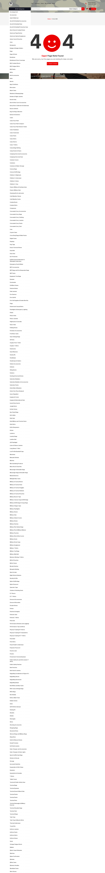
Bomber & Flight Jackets (16, 96)
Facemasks (13, 282)
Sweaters (12, 770)
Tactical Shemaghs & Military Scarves (17, 804)
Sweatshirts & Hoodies (16, 773)
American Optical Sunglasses (18, 36)
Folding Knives (13, 327)
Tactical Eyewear (14, 788)
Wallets (12, 847)
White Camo (13, 862)
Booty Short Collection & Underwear (19, 105)
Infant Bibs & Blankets (15, 388)
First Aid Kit (13, 297)
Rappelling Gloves (14, 676)
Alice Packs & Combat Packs (17, 30)
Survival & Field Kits (15, 764)
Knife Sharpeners (14, 427)
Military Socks (13, 539)
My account (48, 3)
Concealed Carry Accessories (18, 211)
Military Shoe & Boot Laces (17, 536)
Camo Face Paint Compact (17, 123)
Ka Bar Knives (13, 409)
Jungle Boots (13, 406)
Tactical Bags (13, 785)
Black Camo (13, 90)
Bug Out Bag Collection (16, 111)
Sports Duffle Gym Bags (16, 755)
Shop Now (92, 9)
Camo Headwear (14, 129)
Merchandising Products (16, 463)
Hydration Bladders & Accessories (19, 382)
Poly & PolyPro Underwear (17, 644)
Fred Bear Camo (14, 333)
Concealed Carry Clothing (17, 217)
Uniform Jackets (14, 829)
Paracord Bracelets (15, 602)
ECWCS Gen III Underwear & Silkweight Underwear (17, 260)
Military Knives (14, 521)
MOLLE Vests (13, 563)
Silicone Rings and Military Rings (18, 734)
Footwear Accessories (16, 330)
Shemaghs (12, 719)
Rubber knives (13, 700)
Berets (11, 81)
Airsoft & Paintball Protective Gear (19, 27)
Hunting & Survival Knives (16, 376)
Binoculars (13, 87)
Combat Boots (13, 202)
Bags (11, 51)
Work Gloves (13, 871)
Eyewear (12, 279)
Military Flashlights (15, 509)
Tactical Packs (14, 794)
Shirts (11, 722)
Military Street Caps (15, 542)
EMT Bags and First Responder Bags (19, 270)
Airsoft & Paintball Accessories (18, 21)
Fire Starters (13, 294)
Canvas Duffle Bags (15, 172)
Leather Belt (13, 439)
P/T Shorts (12, 593)
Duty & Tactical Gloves (16, 247)
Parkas (12, 608)
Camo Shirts (13, 138)
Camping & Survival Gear (16, 157)
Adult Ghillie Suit (14, 18)
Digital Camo (13, 238)
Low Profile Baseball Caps (17, 451)
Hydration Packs (14, 385)
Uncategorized (14, 12)
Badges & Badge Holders (16, 48)
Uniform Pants (13, 832)
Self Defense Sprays (15, 706)
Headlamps (13, 358)
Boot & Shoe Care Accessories (18, 102)
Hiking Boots (13, 370)
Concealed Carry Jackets (16, 220)
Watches (12, 853)
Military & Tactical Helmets (17, 490)
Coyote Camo (13, 232)
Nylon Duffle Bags (14, 581)
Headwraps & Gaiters (15, 361)
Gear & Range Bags (15, 336)
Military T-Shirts (14, 548)
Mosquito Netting (14, 569)
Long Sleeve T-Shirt (15, 448)
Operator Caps (14, 587)
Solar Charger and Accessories (18, 749)
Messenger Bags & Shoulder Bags (19, 472)
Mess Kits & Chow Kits (16, 466)
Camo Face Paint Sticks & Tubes (18, 126)
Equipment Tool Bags (15, 276)
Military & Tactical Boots (16, 481)
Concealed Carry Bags (16, 214)
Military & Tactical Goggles (17, 487)
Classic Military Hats (15, 190)
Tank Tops (12, 817)
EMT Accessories (14, 267)
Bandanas (12, 57)
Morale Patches (14, 566)
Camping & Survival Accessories (18, 154)
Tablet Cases (13, 779)
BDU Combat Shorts (15, 63)
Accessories (13, 15)
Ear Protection (13, 256)
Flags (11, 303)
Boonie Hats (13, 99)
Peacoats (12, 620)
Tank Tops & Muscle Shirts (17, 820)
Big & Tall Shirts (14, 84)
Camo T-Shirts (13, 145)
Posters (12, 653)
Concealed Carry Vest (16, 226)
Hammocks (13, 348)
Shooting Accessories (16, 725)
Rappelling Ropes (14, 682)
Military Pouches (14, 533)
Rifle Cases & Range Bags (16, 688)
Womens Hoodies (14, 865)
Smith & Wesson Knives (16, 740)
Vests (11, 841)
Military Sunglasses (15, 545)
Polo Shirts (12, 641)
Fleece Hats (13, 315)
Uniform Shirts (13, 835)
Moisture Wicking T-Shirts (17, 557)
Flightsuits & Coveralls (16, 321)
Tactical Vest (13, 811)
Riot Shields (13, 694)
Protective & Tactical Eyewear (18, 657)
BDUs (11, 72)
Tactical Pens (13, 800)
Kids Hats (12, 418)
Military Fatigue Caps (15, 505)
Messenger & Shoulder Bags (17, 469)
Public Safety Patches (15, 664)
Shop (53, 3)
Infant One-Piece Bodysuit (17, 391)
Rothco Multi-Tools (15, 697)
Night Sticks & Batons (15, 575)
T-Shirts (12, 776)
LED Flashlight (13, 442)
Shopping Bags (14, 728)
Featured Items (14, 288)
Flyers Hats (13, 324)
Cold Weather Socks (15, 199)
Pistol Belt (12, 638)
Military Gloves (14, 512)
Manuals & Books (14, 457)
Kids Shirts (12, 424)
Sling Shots (13, 737)
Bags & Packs (13, 54)
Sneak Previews (14, 743)
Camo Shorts (13, 141)
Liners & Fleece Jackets (16, 445)
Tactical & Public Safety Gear (17, 782)
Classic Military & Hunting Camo (18, 187)
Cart (32, 3)
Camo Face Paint (14, 120)
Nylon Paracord (14, 584)
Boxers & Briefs (14, 108)
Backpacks (13, 45)
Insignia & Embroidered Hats (17, 400)
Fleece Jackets (14, 318)
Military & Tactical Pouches (17, 493)
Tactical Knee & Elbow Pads (17, 791)
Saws (11, 703)
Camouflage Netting (15, 148)
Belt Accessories (14, 75)
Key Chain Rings (14, 412)
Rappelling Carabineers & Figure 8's (19, 673)
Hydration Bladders (15, 379)
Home (42, 3)
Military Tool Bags (14, 551)
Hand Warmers (14, 351)
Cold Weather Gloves (15, 196)
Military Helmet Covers (16, 518)
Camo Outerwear (14, 132)
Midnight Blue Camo (15, 478)
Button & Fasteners (15, 114)
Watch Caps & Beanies (16, 850)
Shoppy (53, 76)
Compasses (13, 208)
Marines (12, 460)
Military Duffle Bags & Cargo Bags (19, 502)
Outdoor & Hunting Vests (16, 590)
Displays (12, 241)
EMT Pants (12, 273)
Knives (11, 430)
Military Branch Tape (15, 496)
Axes (11, 42)
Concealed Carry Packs (16, 223)
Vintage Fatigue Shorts (16, 844)
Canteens (12, 163)
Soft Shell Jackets (14, 746)
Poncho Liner (13, 650)
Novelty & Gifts (14, 578)
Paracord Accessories (16, 599)
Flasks (11, 312)
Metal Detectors (14, 475)
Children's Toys (14, 184)
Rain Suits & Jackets (15, 670)
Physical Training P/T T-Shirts (18, 635)
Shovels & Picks (14, 731)
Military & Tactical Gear (16, 484)
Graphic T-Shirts (14, 345)
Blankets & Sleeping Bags (16, 93)
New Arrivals (13, 572)
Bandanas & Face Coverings (17, 60)
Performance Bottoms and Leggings (19, 623)
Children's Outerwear (15, 178)
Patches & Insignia (15, 611)
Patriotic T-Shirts (14, 617)
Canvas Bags (13, 169)
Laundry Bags (13, 436)
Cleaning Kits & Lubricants (17, 193)
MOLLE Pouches (14, 560)
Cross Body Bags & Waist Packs (18, 235)
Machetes (12, 454)
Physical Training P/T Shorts (17, 629)
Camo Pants (13, 135)
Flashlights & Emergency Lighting (18, 309)
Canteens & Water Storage (17, 166)
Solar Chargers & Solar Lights (17, 752)
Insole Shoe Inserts (15, 403)
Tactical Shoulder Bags (16, 808)
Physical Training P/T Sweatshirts (19, 632)
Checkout (37, 3)
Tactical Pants (13, 797)
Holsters (12, 373)
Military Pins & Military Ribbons (18, 530)
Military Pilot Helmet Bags (16, 527)
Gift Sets (12, 339)
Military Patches (14, 524)
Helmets (12, 367)
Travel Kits (12, 826)
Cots (11, 229)
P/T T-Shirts (13, 596)
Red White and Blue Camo (17, 685)
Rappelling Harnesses (15, 679)
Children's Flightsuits (15, 175)
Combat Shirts (13, 205)
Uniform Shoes (14, 838)
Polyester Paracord (15, 647)
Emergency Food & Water (16, 264)
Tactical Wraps (14, 814)
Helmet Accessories (15, 364)
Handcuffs (12, 354)
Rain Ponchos (13, 667)
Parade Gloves (14, 605)
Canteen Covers (14, 160)
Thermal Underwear (15, 823)
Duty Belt (12, 250)
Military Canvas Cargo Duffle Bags (19, 499)
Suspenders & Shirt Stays (16, 767)
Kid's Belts (12, 415)
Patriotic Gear (13, 614)
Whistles (12, 859)
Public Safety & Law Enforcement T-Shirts (19, 660)
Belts (11, 78)
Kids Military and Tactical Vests (18, 421)
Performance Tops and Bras (17, 626)
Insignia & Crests (14, 397)
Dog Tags (12, 244)
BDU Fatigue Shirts (15, 66)
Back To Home (52, 63)
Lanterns (12, 433)
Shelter (12, 715)
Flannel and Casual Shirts (16, 306)
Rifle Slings (13, 691)
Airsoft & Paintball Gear (16, 24)
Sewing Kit (12, 709)
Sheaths (12, 712)
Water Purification (15, 856)
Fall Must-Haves (14, 285)
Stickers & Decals (14, 758)
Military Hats (13, 515)
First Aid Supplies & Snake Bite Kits (19, 300)
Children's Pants (14, 181)
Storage (12, 761)
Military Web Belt (14, 554)
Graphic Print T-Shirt (15, 342)
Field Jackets (13, 291)
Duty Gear (12, 253)
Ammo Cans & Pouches (16, 39)
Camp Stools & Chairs (15, 151)
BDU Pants (12, 69)
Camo (11, 117)
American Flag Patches (16, 33)
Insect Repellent (14, 394)
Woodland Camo (14, 868)
